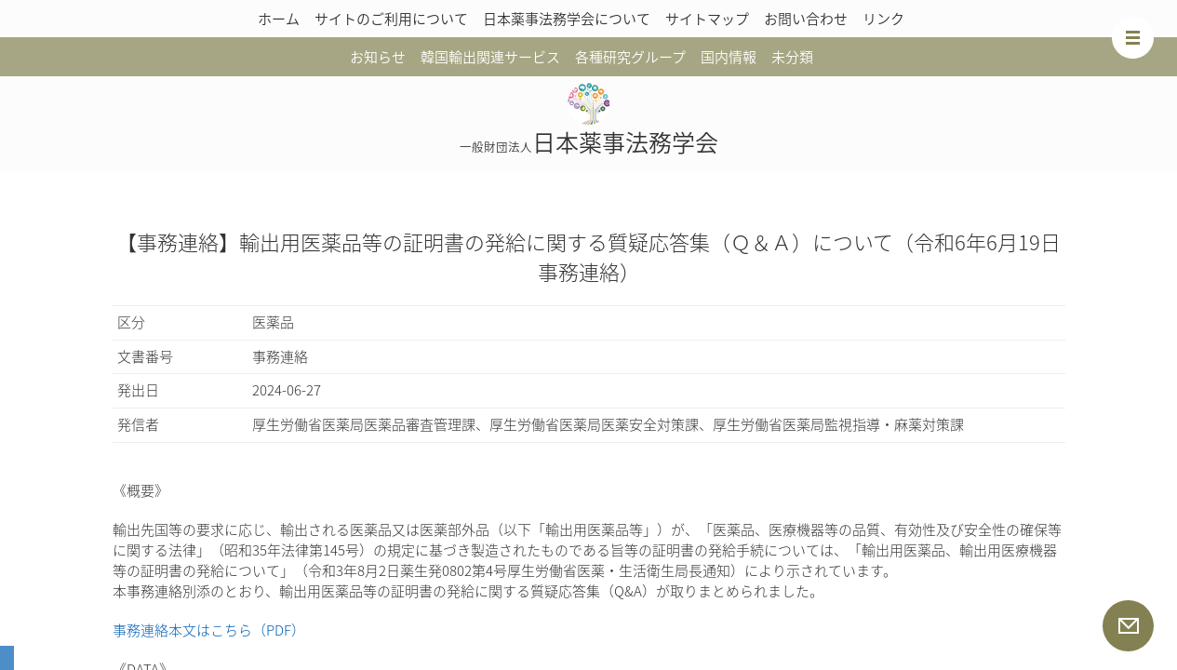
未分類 (792, 57)
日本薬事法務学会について (566, 18)
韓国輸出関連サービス (490, 57)
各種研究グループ (630, 57)
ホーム (279, 18)
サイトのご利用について (391, 18)
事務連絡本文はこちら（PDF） (209, 630)
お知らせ (378, 57)
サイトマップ (707, 18)
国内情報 (728, 57)
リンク (883, 18)
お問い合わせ (806, 18)
